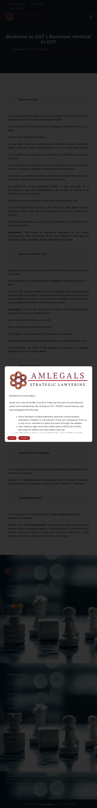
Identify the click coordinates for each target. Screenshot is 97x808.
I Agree (12, 438)
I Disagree (24, 438)
